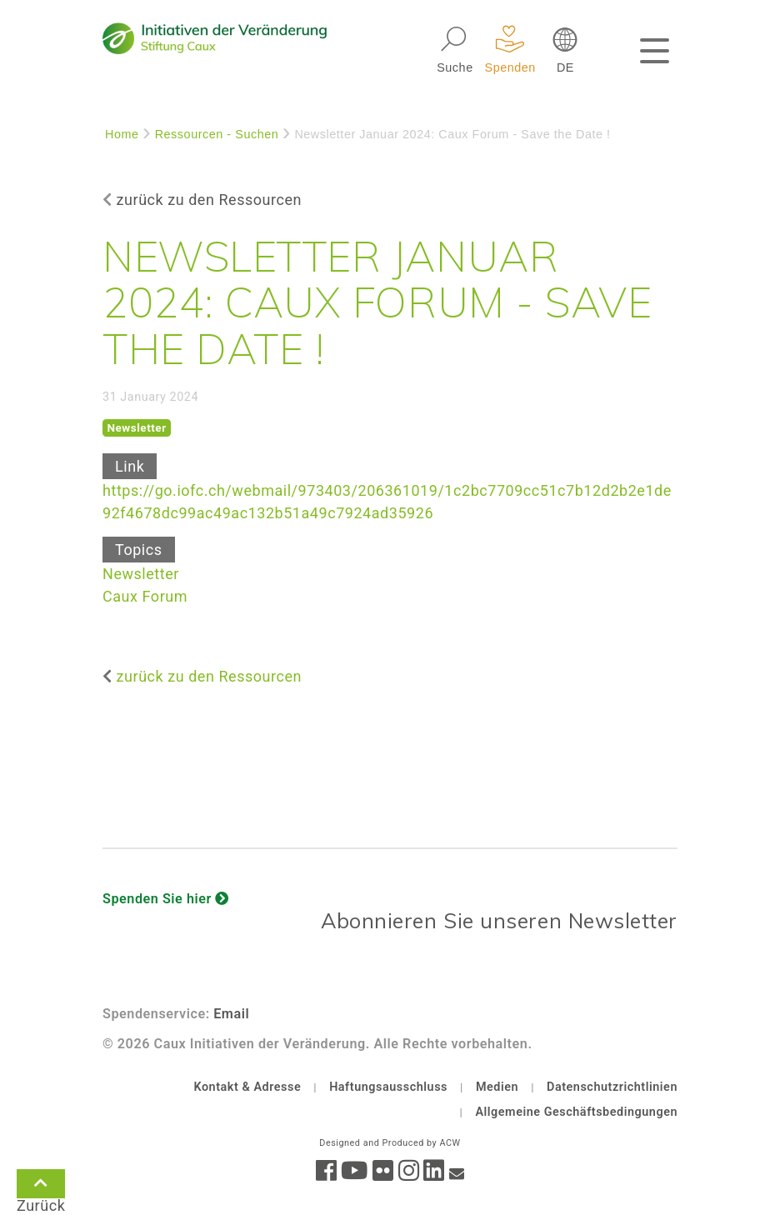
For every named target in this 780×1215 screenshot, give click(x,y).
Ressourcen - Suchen (217, 134)
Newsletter (140, 573)
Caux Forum (145, 596)
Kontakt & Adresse (247, 1087)
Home (122, 134)
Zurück (41, 1186)
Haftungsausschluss (388, 1087)
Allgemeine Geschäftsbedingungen (576, 1112)
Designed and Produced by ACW (389, 1143)
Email (231, 1014)
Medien (497, 1087)
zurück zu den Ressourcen (209, 199)
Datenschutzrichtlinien (612, 1087)
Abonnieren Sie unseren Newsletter (499, 920)
